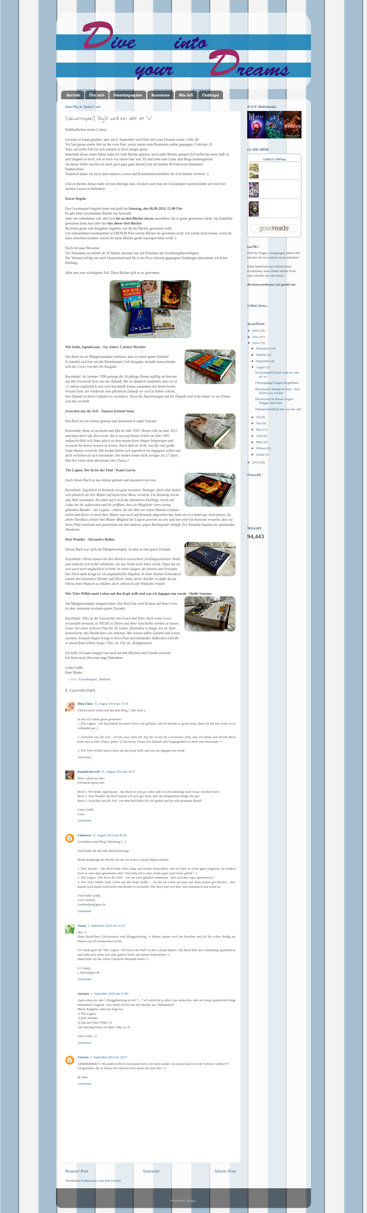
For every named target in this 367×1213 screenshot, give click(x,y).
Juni (259, 423)
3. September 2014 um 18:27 (108, 1057)
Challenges (210, 95)
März (260, 442)
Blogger (191, 1200)
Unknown (84, 835)
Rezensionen (160, 95)
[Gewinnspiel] (88, 679)
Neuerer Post (76, 1171)
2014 (255, 343)
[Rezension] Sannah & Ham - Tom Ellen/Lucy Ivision (277, 391)
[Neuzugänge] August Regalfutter (276, 383)
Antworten (84, 757)
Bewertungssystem (127, 95)
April (260, 436)
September (263, 361)
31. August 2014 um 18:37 (118, 771)
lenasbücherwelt (88, 771)
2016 (255, 330)
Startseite (73, 95)
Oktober (261, 355)
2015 (255, 337)
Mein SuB (186, 95)
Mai (259, 429)
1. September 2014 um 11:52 (106, 925)
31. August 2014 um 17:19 (111, 704)
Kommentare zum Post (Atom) (101, 1180)
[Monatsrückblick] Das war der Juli (278, 409)
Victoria (83, 1057)
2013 (255, 462)
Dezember (263, 348)
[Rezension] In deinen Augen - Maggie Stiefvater (275, 401)
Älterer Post (225, 1171)
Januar (260, 454)
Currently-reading (274, 160)
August (261, 367)
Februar (261, 448)
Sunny (81, 925)
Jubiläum (104, 679)
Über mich (96, 95)
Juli (258, 417)
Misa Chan (85, 704)
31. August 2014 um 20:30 (110, 835)
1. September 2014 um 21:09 (109, 993)
